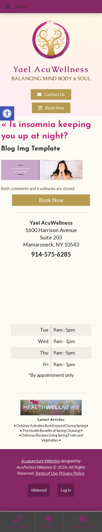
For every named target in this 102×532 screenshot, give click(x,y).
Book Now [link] (51, 200)
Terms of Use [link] (46, 473)
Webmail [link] (39, 489)
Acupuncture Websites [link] (40, 460)
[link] (7, 113)
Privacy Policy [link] (71, 473)
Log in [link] (66, 489)
